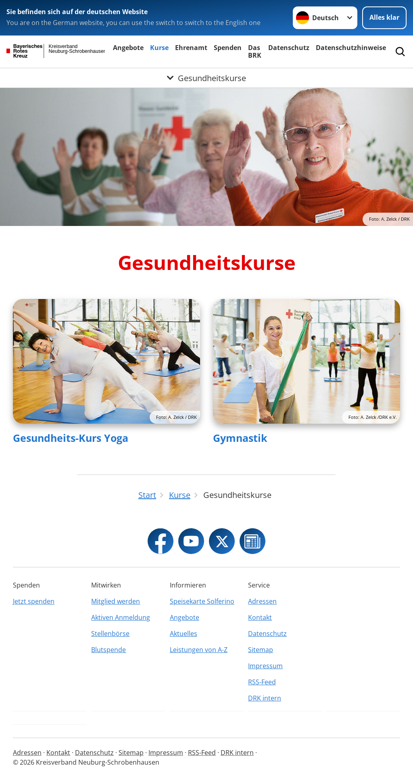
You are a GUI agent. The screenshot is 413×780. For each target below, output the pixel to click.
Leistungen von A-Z (198, 649)
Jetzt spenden (33, 601)
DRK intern (264, 698)
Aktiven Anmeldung (120, 617)
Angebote (128, 47)
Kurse (159, 47)
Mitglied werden (115, 601)
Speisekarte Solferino (202, 601)
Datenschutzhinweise (351, 47)
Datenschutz (288, 47)
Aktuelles (183, 633)
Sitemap (260, 649)
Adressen (262, 601)
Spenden (228, 47)
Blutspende (108, 649)
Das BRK (254, 51)
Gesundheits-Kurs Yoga (70, 438)
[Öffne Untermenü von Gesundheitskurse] (206, 78)
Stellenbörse (110, 633)
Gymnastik (240, 438)
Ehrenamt (191, 47)
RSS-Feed (262, 682)
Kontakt (260, 617)
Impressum (265, 665)
